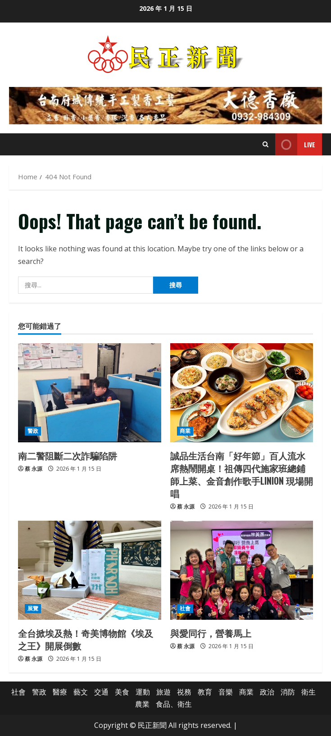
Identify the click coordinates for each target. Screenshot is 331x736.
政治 (267, 692)
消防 (288, 692)
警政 (32, 431)
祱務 (184, 692)
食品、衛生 (174, 704)
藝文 (80, 692)
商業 (185, 431)
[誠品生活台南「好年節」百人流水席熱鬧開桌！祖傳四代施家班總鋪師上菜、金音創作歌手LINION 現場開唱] (241, 392)
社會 (185, 608)
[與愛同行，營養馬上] (241, 570)
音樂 (225, 692)
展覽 (32, 608)
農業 (142, 704)
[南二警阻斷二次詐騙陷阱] (89, 392)
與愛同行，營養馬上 (210, 633)
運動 (143, 692)
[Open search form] (265, 144)
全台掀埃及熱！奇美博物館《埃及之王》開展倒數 (85, 639)
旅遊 (163, 692)
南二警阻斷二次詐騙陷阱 (67, 455)
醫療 (60, 692)
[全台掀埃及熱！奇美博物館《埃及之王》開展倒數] (89, 570)
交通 (101, 692)
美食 (122, 692)
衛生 (308, 692)
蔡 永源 (33, 468)
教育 (205, 692)
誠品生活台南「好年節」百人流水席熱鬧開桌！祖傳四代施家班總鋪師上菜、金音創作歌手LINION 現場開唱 (241, 474)
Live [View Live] (295, 144)
